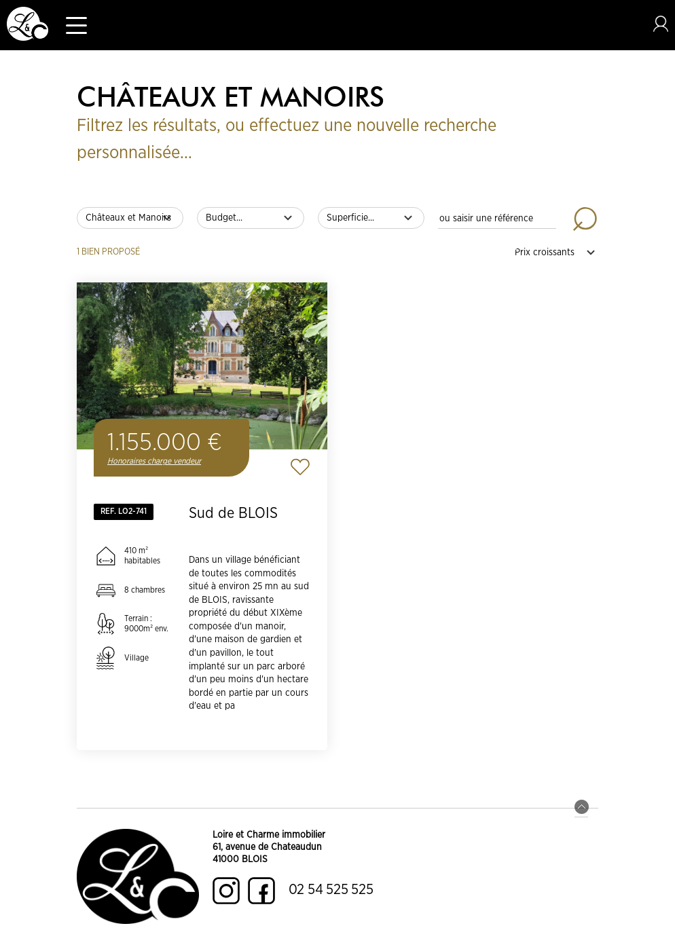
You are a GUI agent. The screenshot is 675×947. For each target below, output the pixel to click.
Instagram (226, 890)
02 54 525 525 (331, 890)
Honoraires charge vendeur (154, 461)
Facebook (261, 890)
